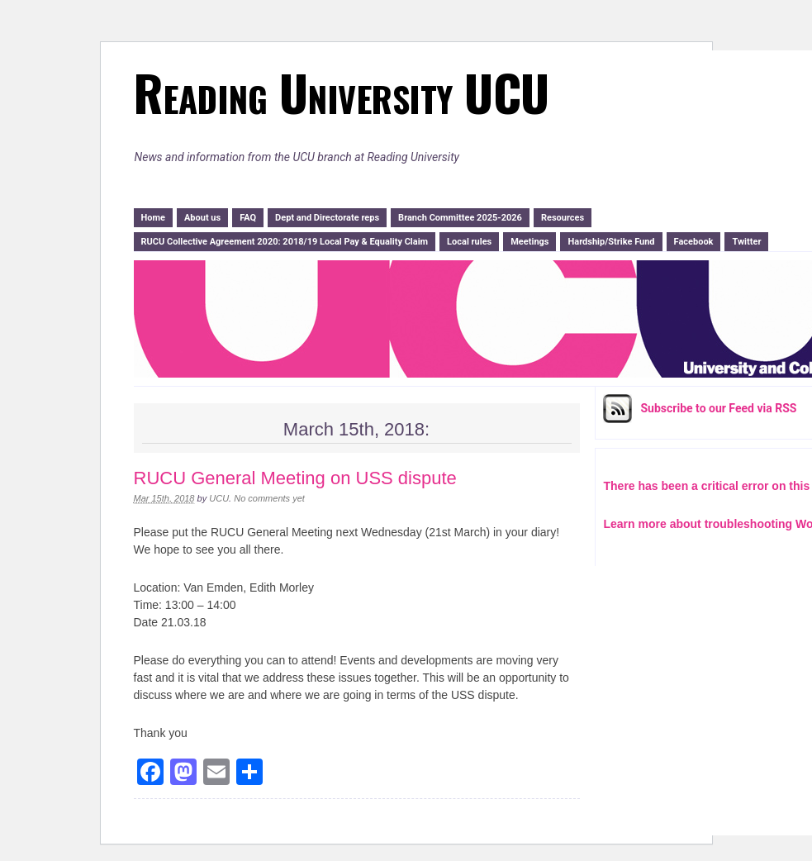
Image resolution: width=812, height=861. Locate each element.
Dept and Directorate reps (327, 217)
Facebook (694, 241)
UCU (219, 498)
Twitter (746, 241)
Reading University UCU (341, 91)
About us (202, 217)
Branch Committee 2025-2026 (460, 217)
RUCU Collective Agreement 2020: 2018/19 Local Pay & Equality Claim (285, 241)
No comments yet (269, 498)
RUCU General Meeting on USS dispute (295, 478)
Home (153, 217)
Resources (562, 217)
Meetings (529, 241)
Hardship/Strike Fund (610, 241)
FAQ (248, 217)
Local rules (469, 241)
